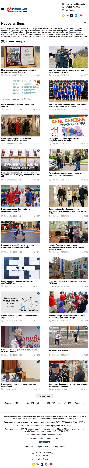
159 (22, 403)
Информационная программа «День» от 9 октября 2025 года (18, 282)
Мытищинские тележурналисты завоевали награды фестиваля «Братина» (18, 71)
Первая (8, 403)
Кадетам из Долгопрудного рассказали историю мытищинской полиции (68, 385)
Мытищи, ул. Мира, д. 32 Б (76, 4)
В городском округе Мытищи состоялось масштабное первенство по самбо (17, 246)
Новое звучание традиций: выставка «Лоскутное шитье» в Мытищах (16, 140)
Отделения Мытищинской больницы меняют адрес (19, 317)
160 (27, 403)
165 (53, 403)
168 (69, 403)
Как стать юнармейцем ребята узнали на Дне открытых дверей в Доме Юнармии (67, 317)
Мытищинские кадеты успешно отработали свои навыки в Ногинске (66, 71)
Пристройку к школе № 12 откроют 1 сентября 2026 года (67, 282)
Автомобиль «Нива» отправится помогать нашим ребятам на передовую (65, 174)
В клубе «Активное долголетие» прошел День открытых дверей (19, 351)
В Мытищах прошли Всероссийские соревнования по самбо (15, 210)
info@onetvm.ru (72, 10)
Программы (43, 447)
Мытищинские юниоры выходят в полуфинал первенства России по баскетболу (67, 105)
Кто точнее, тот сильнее (58, 351)
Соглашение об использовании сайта (44, 438)
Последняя (79, 403)
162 (37, 403)
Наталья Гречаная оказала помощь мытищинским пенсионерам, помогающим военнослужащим (66, 247)
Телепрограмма (59, 447)
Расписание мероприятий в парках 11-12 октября (17, 105)
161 (32, 403)
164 (48, 403)
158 (16, 403)
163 (43, 403)
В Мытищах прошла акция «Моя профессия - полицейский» (19, 385)
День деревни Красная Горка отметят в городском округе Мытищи (64, 140)
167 (64, 403)
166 (58, 403)
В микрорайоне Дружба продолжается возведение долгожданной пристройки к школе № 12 (68, 211)
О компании (28, 447)
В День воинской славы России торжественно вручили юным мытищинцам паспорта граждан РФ (20, 175)
